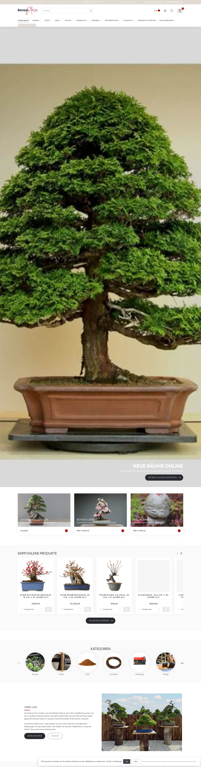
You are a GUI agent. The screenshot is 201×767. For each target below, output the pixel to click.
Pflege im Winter (27, 25)
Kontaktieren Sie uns (173, 2)
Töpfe (47, 20)
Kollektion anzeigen (101, 621)
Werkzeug (81, 20)
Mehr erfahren (35, 736)
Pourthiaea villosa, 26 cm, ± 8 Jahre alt (114, 596)
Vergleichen (29, 609)
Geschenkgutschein (153, 2)
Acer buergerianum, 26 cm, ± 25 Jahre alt (75, 596)
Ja (127, 761)
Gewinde (95, 20)
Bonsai (36, 20)
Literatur (127, 20)
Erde (57, 20)
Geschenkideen (166, 20)
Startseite (23, 20)
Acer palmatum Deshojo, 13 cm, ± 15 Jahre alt (36, 596)
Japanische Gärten (147, 20)
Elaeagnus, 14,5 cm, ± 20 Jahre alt (153, 596)
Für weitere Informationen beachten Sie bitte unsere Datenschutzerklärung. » (169, 761)
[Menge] (41, 609)
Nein (136, 761)
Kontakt (55, 736)
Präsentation (111, 20)
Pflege (68, 20)
